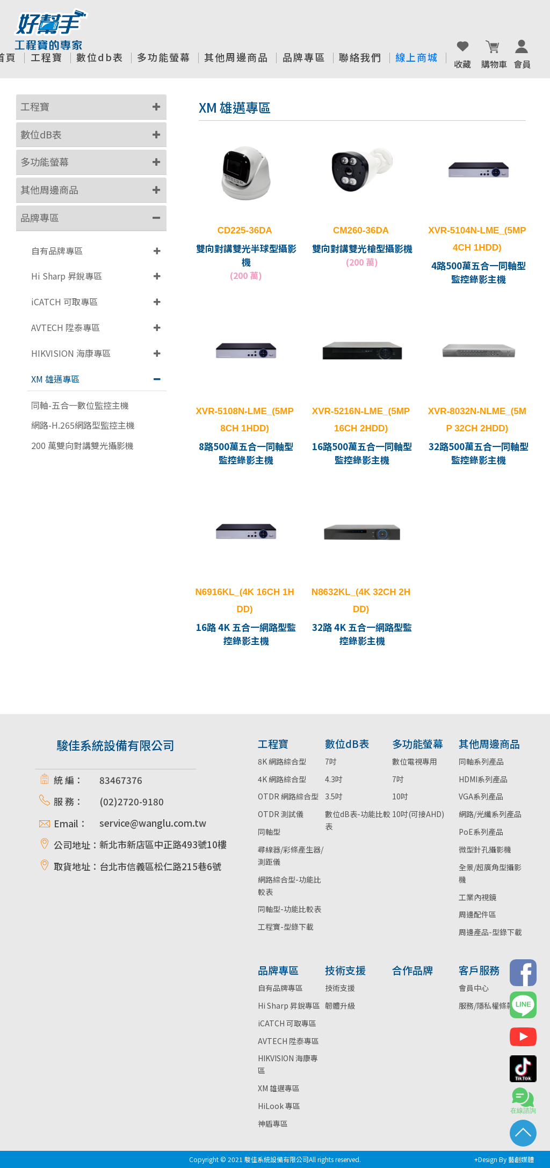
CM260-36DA (361, 230)
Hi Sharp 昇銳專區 (66, 275)
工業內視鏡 (477, 897)
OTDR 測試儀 (280, 814)
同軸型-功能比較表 (289, 908)
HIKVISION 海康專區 (71, 353)
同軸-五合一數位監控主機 (80, 405)
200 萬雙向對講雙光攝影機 (82, 445)
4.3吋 (334, 779)
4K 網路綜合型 (282, 779)
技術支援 (340, 987)
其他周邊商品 (49, 189)
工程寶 (34, 106)
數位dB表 (41, 134)
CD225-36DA (245, 230)
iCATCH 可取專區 (64, 301)
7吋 (331, 761)
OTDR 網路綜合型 (288, 796)
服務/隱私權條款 (486, 1005)
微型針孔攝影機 (485, 849)
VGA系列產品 (481, 796)
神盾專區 (273, 1123)
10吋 (400, 796)
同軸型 (269, 831)
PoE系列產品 (481, 831)
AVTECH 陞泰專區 (65, 327)
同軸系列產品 (481, 761)
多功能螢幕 (44, 161)
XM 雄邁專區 (55, 378)
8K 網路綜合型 (282, 761)
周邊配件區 (477, 914)
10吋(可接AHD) (418, 814)
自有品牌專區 (57, 250)
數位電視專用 (414, 761)
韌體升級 (340, 1005)
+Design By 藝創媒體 (504, 1159)
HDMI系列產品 (483, 779)
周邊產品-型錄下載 (490, 932)
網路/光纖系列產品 (490, 814)
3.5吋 (334, 796)
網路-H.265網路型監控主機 (83, 425)
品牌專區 (39, 217)
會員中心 (474, 987)
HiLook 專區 (279, 1105)
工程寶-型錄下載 (286, 926)
